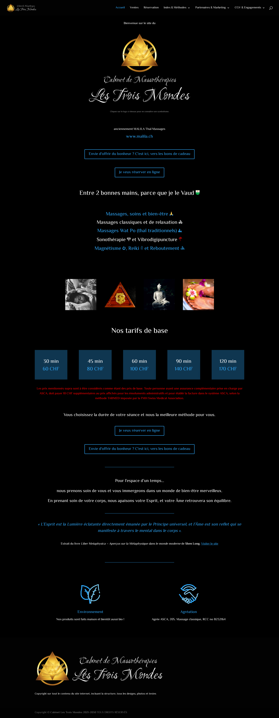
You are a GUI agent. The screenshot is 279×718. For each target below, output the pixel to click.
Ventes (134, 8)
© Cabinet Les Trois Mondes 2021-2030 (71, 712)
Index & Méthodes (175, 8)
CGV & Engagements (248, 8)
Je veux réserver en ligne (139, 172)
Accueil (120, 8)
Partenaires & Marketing (210, 8)
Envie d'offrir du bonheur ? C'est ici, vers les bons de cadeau (139, 154)
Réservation (151, 8)
